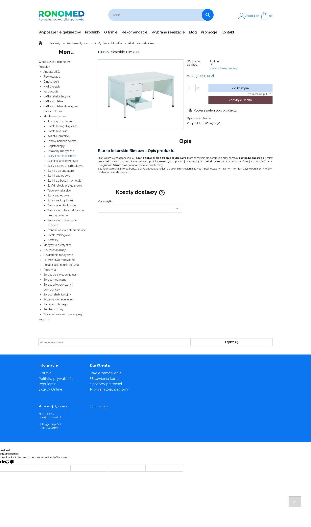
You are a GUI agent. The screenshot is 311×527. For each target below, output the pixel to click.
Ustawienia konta (105, 378)
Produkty (44, 66)
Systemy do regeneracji (58, 299)
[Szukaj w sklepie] (156, 14)
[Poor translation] (9, 462)
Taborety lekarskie (59, 190)
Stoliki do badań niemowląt (64, 180)
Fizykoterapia (51, 76)
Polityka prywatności (56, 378)
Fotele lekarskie (57, 131)
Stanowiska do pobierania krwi (66, 230)
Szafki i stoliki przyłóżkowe (64, 185)
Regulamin (47, 384)
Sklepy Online (50, 389)
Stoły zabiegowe (58, 195)
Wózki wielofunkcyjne (61, 205)
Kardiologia (50, 91)
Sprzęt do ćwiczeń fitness (60, 274)
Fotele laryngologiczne (62, 126)
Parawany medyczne (60, 150)
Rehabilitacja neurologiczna (61, 264)
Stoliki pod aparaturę (60, 170)
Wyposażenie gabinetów (54, 61)
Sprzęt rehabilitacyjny (57, 294)
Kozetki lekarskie (58, 136)
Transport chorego (55, 304)
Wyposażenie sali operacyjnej (62, 314)
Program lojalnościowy (109, 389)
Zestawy (52, 240)
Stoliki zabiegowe (58, 175)
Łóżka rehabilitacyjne (56, 96)
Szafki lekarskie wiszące (62, 160)
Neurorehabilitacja (54, 250)
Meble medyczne (54, 116)
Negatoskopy (56, 146)
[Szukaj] (208, 15)
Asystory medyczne (60, 121)
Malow (207, 118)
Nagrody (44, 319)
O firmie (45, 373)
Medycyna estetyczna (57, 245)
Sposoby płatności (106, 384)
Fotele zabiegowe (59, 235)
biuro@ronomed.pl (49, 417)
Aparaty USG (51, 71)
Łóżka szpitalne (53, 101)
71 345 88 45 (46, 413)
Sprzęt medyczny (54, 279)
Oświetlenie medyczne (58, 254)
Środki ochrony (53, 309)
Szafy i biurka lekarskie (61, 155)
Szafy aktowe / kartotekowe (65, 165)
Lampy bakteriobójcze (61, 141)
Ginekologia (51, 81)
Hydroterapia (51, 86)
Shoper (104, 406)
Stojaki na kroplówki (60, 200)
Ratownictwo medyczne (59, 259)
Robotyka (49, 269)
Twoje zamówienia (105, 373)
